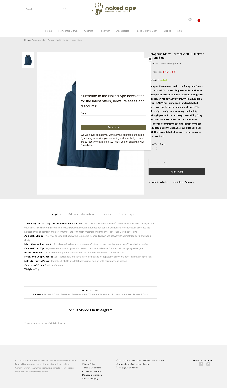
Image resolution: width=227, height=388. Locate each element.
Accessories (122, 20)
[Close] (150, 59)
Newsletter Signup (68, 20)
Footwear (105, 20)
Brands (167, 20)
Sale (179, 20)
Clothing (88, 20)
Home (48, 20)
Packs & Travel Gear (146, 20)
